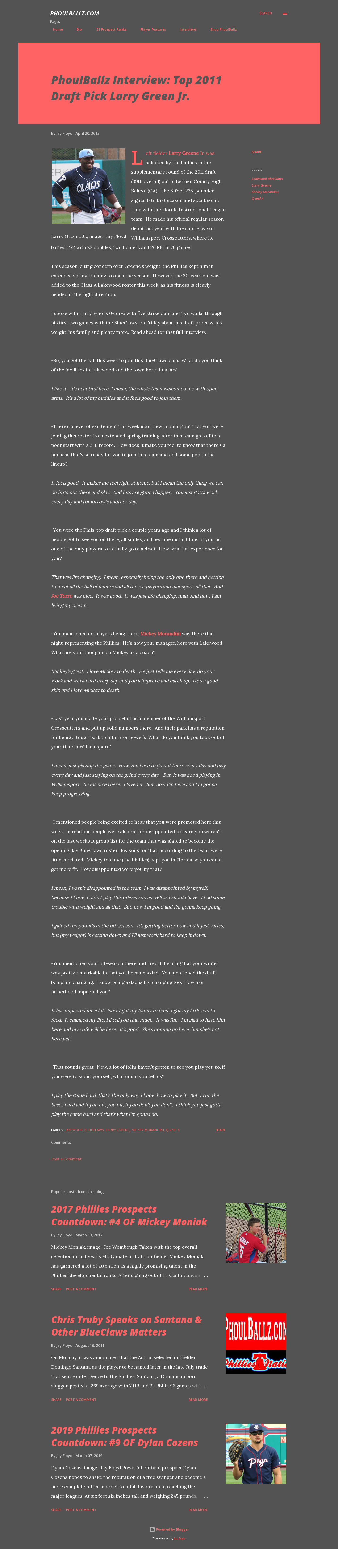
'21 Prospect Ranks (108, 29)
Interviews (185, 29)
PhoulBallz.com (74, 13)
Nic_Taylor (180, 1538)
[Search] (265, 13)
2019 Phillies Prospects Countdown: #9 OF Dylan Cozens (124, 1436)
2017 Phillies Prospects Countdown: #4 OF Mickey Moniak (129, 1215)
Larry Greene (184, 153)
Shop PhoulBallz (221, 29)
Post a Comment (66, 1159)
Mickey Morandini (160, 633)
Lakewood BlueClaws (267, 178)
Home (55, 29)
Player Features (150, 29)
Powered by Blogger (169, 1529)
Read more (198, 1289)
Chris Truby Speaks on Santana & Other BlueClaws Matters (126, 1325)
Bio (76, 29)
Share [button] (257, 152)
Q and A (257, 198)
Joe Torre (61, 596)
